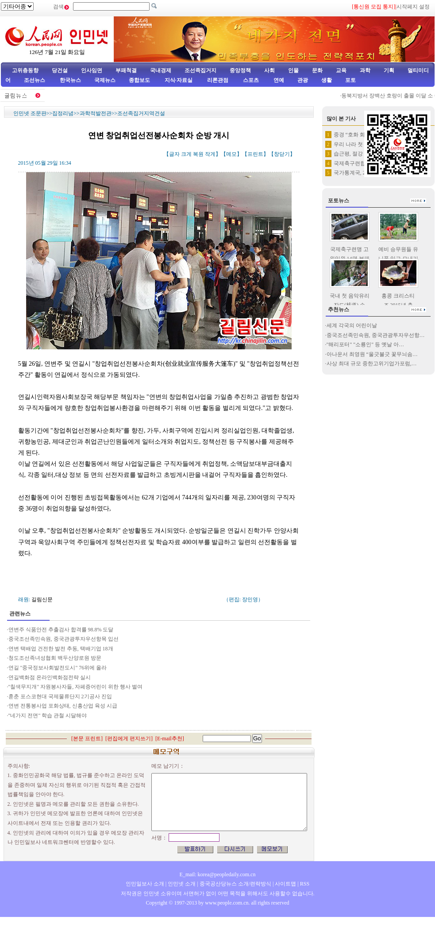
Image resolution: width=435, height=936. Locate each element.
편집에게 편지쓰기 (129, 738)
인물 (293, 70)
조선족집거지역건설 (141, 113)
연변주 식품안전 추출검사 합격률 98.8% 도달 (61, 630)
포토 (350, 80)
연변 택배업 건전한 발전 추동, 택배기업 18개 (60, 649)
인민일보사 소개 (145, 884)
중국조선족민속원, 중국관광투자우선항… (376, 335)
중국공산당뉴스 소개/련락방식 (235, 884)
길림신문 (42, 599)
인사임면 (91, 70)
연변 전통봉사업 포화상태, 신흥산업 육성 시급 (62, 706)
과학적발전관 (96, 113)
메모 (231, 154)
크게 (186, 154)
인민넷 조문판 (29, 113)
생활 (326, 80)
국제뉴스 (104, 80)
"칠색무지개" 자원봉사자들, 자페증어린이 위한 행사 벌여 (76, 687)
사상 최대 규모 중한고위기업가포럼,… (372, 363)
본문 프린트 (87, 738)
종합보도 (139, 80)
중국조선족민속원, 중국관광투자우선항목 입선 (63, 639)
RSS (304, 884)
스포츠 (250, 80)
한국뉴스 (70, 80)
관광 (302, 80)
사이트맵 (285, 884)
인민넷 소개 (181, 884)
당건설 (60, 70)
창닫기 (282, 154)
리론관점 (217, 80)
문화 (317, 70)
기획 (389, 70)
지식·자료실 (179, 80)
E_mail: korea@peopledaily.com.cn (218, 874)
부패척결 (126, 70)
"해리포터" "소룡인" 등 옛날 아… (365, 344)
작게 (210, 154)
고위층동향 (25, 70)
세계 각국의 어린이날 (352, 325)
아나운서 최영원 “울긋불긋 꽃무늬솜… (372, 354)
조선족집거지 (200, 70)
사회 (269, 70)
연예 (278, 80)
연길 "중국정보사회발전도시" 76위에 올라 (58, 668)
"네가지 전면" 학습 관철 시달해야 (48, 715)
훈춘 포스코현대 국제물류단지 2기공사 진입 (60, 696)
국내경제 (160, 70)
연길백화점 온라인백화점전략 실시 (49, 677)
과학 (365, 70)
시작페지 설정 (413, 7)
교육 (341, 70)
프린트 (255, 154)
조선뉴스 (35, 80)
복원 (198, 154)
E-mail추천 (169, 738)
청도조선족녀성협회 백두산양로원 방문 (54, 658)
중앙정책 (240, 70)
